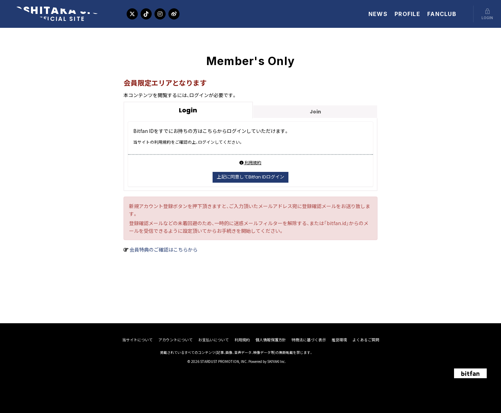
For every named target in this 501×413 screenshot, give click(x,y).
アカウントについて (175, 339)
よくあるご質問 (365, 339)
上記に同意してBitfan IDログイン (250, 177)
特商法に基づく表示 (309, 339)
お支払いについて (213, 339)
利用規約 (250, 162)
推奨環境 (339, 339)
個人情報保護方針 (270, 339)
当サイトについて (137, 339)
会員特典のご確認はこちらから (163, 249)
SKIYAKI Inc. (276, 361)
